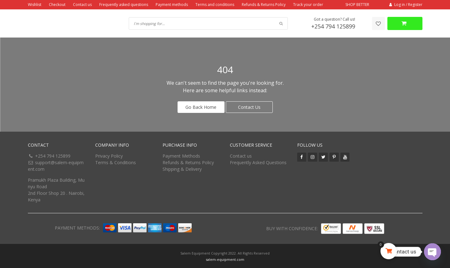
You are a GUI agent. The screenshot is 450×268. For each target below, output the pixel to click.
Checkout (57, 4)
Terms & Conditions (115, 161)
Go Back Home (200, 106)
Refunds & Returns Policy (264, 4)
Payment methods (172, 4)
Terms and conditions (214, 4)
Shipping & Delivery (182, 168)
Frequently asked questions (123, 4)
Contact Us (249, 106)
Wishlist (34, 4)
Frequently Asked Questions (258, 161)
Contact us (82, 4)
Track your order (308, 4)
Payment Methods (181, 155)
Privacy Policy (109, 155)
